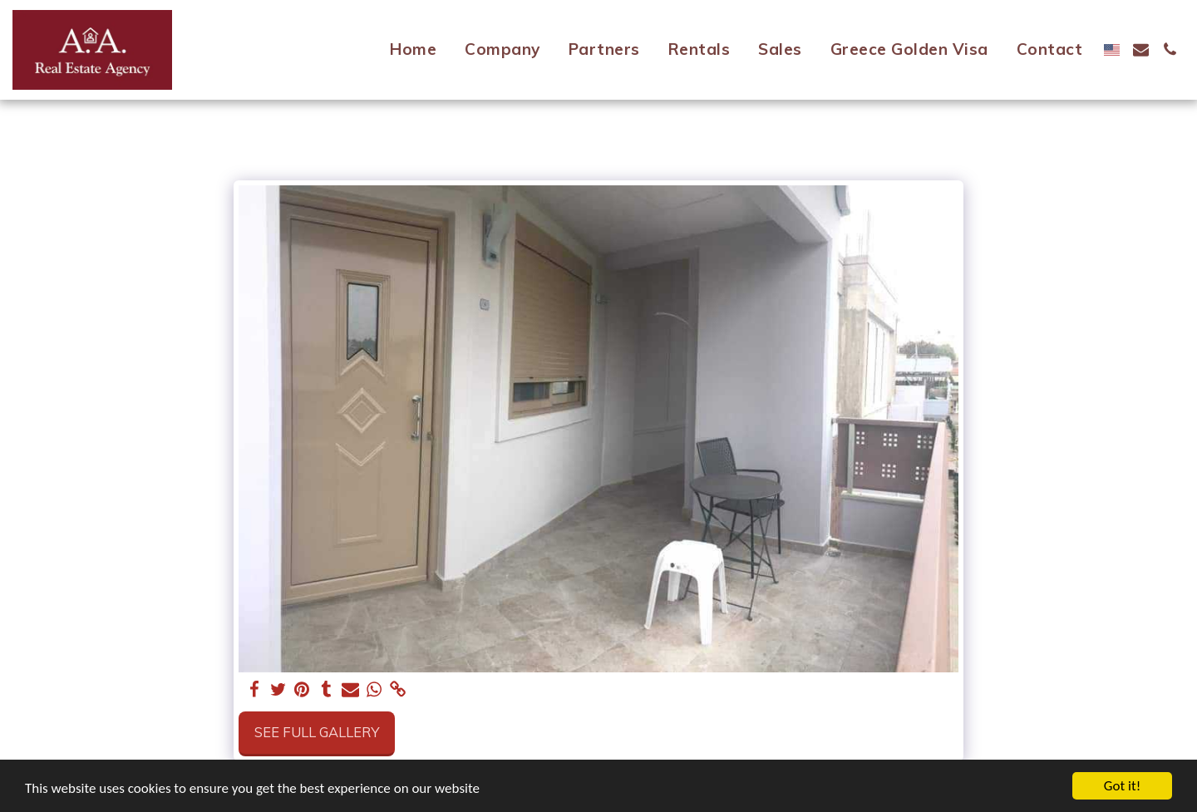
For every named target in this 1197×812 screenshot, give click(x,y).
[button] (1141, 49)
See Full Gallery (316, 732)
